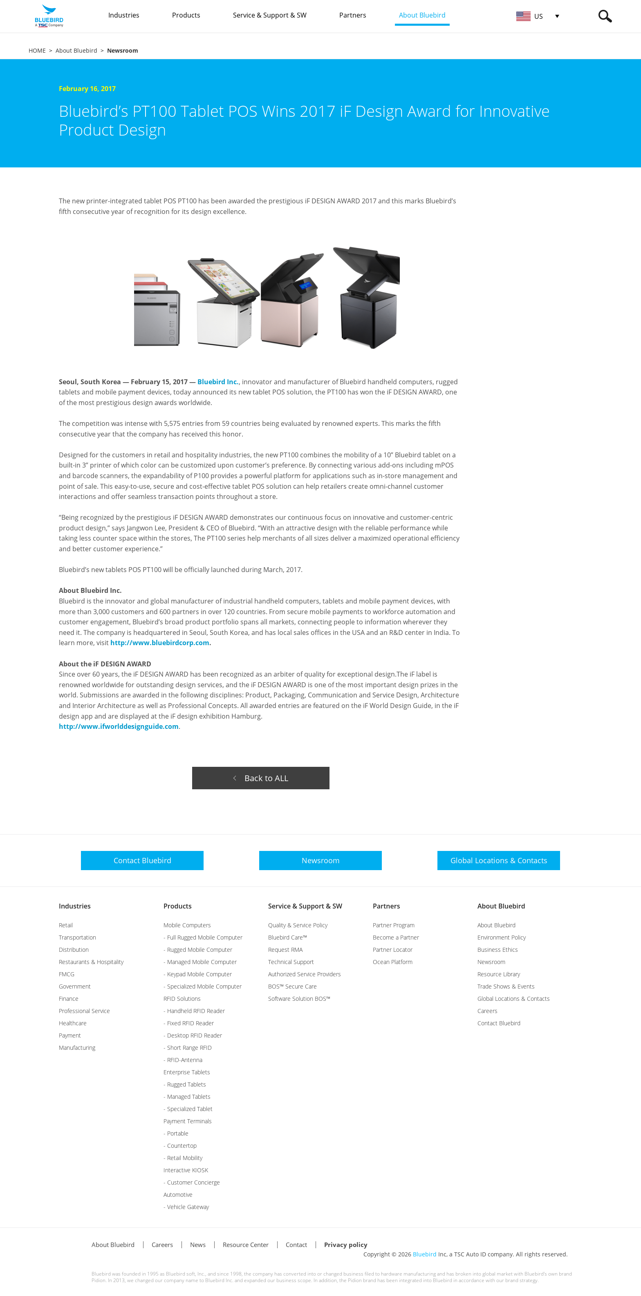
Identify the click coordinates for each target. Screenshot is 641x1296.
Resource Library (498, 974)
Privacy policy (346, 1244)
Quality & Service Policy (297, 925)
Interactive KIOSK (186, 1170)
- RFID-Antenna (183, 1060)
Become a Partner (396, 937)
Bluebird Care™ (287, 937)
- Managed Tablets (187, 1096)
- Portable (176, 1133)
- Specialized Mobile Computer (203, 986)
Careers (487, 1011)
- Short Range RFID (188, 1047)
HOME (37, 50)
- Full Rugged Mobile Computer (203, 937)
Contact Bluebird (498, 1023)
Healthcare (73, 1023)
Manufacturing (77, 1047)
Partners (386, 906)
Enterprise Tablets (187, 1072)
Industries (75, 906)
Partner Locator (392, 949)
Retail (66, 925)
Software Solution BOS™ (299, 998)
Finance (68, 998)
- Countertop (180, 1145)
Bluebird (425, 1254)
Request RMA (285, 949)
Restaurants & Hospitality (91, 962)
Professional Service (84, 1011)
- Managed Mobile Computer (200, 962)
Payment (70, 1035)
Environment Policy (501, 937)
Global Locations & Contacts (513, 998)
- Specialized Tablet (188, 1109)
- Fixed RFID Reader (189, 1023)
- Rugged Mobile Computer (198, 949)
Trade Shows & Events (506, 986)
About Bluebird (76, 50)
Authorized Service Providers (304, 974)
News (198, 1244)
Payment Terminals (188, 1121)
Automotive (178, 1194)
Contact (296, 1244)
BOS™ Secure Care (292, 986)
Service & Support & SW (305, 906)
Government (75, 986)
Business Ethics (497, 949)
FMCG (66, 974)
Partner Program (394, 925)
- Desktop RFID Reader (193, 1035)
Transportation (77, 937)
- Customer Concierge (192, 1182)
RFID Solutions (182, 998)
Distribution (74, 949)
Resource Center (246, 1244)
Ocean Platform (392, 962)
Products (178, 906)
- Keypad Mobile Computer (198, 974)
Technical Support (291, 962)
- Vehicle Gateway (186, 1207)
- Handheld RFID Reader (194, 1011)
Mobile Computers (187, 925)
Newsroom (491, 962)
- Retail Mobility (183, 1158)
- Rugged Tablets (185, 1084)
